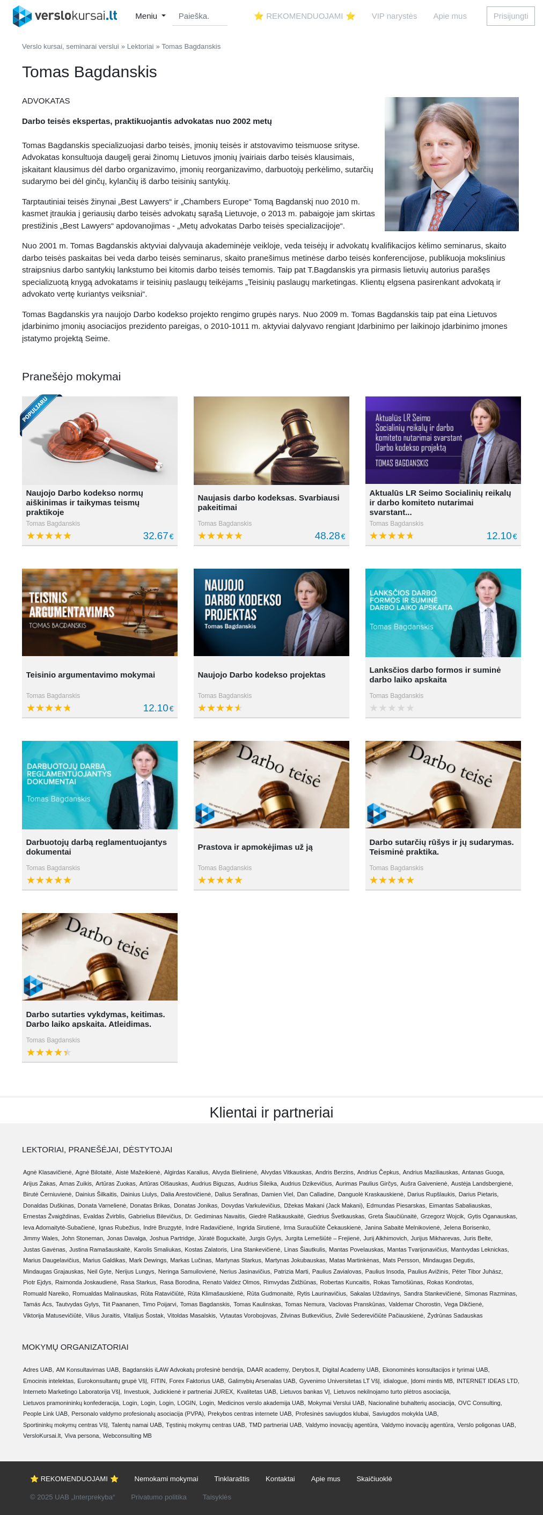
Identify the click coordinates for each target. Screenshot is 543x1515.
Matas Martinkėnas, (355, 1260)
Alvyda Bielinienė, (235, 1172)
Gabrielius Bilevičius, (155, 1216)
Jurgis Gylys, (266, 1238)
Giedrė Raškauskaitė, (277, 1216)
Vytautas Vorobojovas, (248, 1315)
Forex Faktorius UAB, (197, 1381)
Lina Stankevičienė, (256, 1249)
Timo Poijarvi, (160, 1304)
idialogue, (396, 1381)
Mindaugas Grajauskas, (54, 1271)
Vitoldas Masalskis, (192, 1315)
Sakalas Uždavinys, (375, 1293)
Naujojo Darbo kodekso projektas (261, 674)
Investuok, (137, 1391)
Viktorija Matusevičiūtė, (53, 1315)
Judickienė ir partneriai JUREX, (193, 1391)
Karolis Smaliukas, (158, 1249)
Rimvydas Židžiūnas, (290, 1282)
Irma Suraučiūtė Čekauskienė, (322, 1227)
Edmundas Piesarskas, (396, 1205)
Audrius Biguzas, (214, 1183)
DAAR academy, (268, 1369)
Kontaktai (280, 1479)
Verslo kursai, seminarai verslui (70, 46)
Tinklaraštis (232, 1479)
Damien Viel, (278, 1194)
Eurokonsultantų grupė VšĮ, (113, 1381)
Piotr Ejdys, (38, 1282)
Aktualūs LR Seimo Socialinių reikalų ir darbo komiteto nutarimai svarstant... (440, 502)
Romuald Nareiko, (46, 1293)
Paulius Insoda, (385, 1271)
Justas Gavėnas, (45, 1249)
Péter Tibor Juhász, (477, 1271)
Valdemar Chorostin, (415, 1304)
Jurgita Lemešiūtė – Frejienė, (323, 1238)
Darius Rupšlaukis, (432, 1194)
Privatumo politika (158, 1497)
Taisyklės (217, 1497)
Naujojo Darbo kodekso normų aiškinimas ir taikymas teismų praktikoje (84, 502)
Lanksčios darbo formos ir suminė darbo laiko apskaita (435, 674)
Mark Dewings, (148, 1260)
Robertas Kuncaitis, (345, 1282)
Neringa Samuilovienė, (188, 1271)
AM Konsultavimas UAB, (88, 1369)
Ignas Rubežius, (120, 1227)
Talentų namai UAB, (138, 1425)
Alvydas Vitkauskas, (287, 1172)
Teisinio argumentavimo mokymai (91, 674)
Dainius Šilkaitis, (97, 1194)
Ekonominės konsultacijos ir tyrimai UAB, (436, 1369)
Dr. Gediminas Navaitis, (216, 1216)
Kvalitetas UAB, (257, 1391)
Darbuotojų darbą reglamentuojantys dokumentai (96, 846)
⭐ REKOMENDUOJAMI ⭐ (305, 15)
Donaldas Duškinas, (49, 1205)
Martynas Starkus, (239, 1260)
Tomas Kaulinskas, (258, 1304)
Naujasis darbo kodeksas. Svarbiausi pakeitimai (268, 502)
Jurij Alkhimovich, (385, 1238)
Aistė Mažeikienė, (139, 1172)
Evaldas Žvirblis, (104, 1216)
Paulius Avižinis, (429, 1271)
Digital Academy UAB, (351, 1369)
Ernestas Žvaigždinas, (52, 1216)
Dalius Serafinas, (237, 1194)
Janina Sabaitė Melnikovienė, (403, 1227)
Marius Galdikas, (105, 1260)
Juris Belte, (478, 1238)
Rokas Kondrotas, (450, 1282)
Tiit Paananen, (121, 1304)
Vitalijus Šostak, (144, 1315)
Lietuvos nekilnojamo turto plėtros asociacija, (392, 1391)
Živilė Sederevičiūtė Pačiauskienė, (380, 1315)
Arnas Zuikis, (77, 1183)
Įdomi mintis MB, (432, 1381)
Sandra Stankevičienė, (433, 1293)
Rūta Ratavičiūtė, (163, 1293)
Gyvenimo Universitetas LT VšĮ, (340, 1381)
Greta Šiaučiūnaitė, (393, 1216)
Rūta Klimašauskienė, (216, 1293)
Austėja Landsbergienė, (482, 1183)
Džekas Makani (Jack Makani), (324, 1205)
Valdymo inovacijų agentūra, (342, 1425)
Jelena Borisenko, (467, 1227)
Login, (131, 1403)
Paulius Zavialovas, (337, 1271)
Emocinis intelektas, (49, 1381)
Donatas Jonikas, (196, 1205)
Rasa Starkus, (139, 1282)
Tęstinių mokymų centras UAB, (206, 1425)
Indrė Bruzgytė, (163, 1227)
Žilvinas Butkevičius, (306, 1315)
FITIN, (159, 1381)
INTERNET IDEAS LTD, (488, 1381)
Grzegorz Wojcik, (443, 1216)
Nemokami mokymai (167, 1479)
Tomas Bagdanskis (53, 523)
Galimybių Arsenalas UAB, (262, 1381)
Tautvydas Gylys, (78, 1304)
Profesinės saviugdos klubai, (333, 1413)
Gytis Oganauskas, (492, 1216)
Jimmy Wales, (41, 1238)
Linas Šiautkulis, (305, 1249)
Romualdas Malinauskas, (105, 1293)
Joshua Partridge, (173, 1238)
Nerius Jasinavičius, (245, 1271)
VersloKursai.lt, (42, 1435)
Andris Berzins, (335, 1172)
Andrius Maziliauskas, (430, 1172)
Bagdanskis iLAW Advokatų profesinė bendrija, (183, 1369)
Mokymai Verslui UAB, (337, 1403)
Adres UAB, (38, 1369)
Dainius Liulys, (140, 1194)
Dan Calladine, (316, 1194)
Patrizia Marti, (292, 1271)
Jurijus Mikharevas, (436, 1238)
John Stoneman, (83, 1238)
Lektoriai (140, 46)
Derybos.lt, (306, 1369)
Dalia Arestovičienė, (187, 1194)
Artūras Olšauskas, (164, 1183)
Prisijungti (511, 15)
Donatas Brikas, (151, 1205)
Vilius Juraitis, (103, 1315)
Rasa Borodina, (180, 1282)
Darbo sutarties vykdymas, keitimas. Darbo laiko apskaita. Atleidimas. (95, 1019)
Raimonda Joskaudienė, (87, 1282)
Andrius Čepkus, (379, 1172)
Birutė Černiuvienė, (48, 1194)
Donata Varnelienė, (103, 1205)
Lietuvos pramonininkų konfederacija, (72, 1403)
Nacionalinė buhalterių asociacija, (412, 1403)
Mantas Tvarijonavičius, (418, 1249)
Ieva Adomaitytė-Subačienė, (60, 1227)
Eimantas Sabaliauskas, (460, 1205)
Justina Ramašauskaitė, (100, 1249)
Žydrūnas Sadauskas (454, 1315)
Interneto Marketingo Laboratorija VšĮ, (72, 1391)
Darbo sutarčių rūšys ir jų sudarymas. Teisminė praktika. (441, 846)
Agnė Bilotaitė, (95, 1172)
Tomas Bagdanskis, (205, 1304)
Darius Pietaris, (479, 1194)
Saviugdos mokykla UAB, (405, 1413)
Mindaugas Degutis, (449, 1260)
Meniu (147, 15)
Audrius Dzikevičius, (307, 1183)
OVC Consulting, (480, 1403)
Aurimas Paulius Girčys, (367, 1183)
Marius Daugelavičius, (52, 1260)
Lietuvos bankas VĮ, (306, 1391)
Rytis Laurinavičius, (322, 1293)
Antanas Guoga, (483, 1172)
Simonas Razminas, (491, 1293)
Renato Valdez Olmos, (232, 1282)
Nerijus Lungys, (135, 1271)
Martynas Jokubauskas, (296, 1260)
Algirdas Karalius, (187, 1172)
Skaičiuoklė (374, 1479)
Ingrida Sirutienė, (259, 1227)
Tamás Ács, (38, 1304)
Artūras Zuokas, (116, 1183)
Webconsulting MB (127, 1435)
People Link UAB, (46, 1413)
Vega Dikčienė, (463, 1304)
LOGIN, (187, 1403)
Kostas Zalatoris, (207, 1249)
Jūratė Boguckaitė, (222, 1238)
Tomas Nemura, (306, 1304)
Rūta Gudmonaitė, (271, 1293)
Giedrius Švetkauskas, (336, 1216)
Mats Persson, (402, 1260)
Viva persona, (82, 1435)
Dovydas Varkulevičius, (251, 1205)
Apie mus (450, 15)
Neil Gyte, (100, 1271)
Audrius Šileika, (258, 1183)
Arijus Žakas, (40, 1183)
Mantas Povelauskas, (357, 1249)
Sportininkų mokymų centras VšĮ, (66, 1425)
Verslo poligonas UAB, (486, 1425)
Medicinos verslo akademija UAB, (262, 1403)
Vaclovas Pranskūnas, (358, 1304)
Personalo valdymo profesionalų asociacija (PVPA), (138, 1413)
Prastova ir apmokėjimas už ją (254, 846)
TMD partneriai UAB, (276, 1425)
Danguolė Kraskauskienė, (371, 1194)
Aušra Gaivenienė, (424, 1183)
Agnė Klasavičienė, (48, 1172)
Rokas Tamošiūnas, (399, 1282)
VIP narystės (394, 15)
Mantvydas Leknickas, (480, 1249)
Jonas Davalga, (127, 1238)
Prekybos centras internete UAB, (250, 1413)
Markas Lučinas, (191, 1260)
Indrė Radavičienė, (209, 1227)
